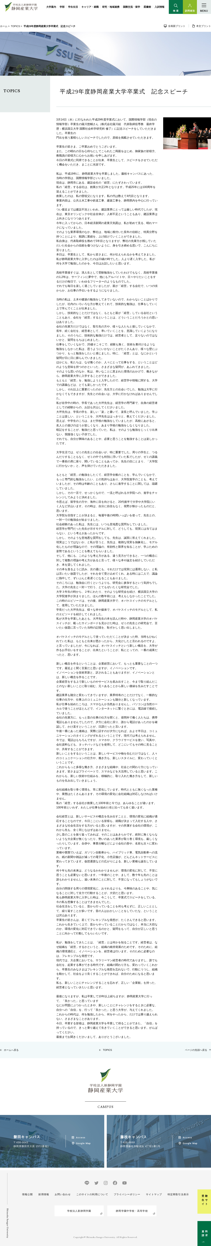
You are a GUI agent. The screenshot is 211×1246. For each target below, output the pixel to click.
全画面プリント (176, 26)
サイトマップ (154, 1194)
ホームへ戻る (11, 1050)
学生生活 (73, 6)
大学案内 (51, 6)
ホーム (3, 26)
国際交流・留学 (131, 6)
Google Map (83, 1143)
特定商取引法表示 (178, 1194)
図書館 (147, 6)
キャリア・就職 (90, 6)
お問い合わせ (63, 1194)
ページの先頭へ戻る (196, 1050)
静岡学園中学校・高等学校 (132, 1210)
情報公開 (27, 1194)
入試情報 (159, 6)
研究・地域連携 (110, 6)
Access (80, 1137)
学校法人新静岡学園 (79, 1210)
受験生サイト (206, 1193)
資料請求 (206, 1229)
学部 (62, 6)
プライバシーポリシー (127, 1194)
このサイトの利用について (92, 1194)
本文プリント (203, 26)
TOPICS (15, 26)
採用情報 (43, 1194)
